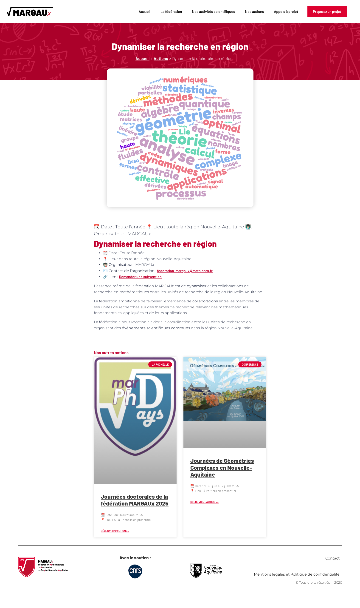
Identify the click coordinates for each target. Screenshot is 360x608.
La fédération (171, 11)
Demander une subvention (140, 276)
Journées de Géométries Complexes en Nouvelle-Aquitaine (222, 467)
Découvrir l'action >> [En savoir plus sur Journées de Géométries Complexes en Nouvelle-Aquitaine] (204, 501)
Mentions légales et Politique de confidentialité (297, 574)
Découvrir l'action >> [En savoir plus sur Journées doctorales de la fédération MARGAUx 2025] (115, 530)
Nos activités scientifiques (213, 11)
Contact (332, 558)
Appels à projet (286, 11)
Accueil (145, 11)
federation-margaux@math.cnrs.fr (185, 270)
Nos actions (254, 11)
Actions (161, 58)
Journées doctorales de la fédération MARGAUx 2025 (135, 500)
